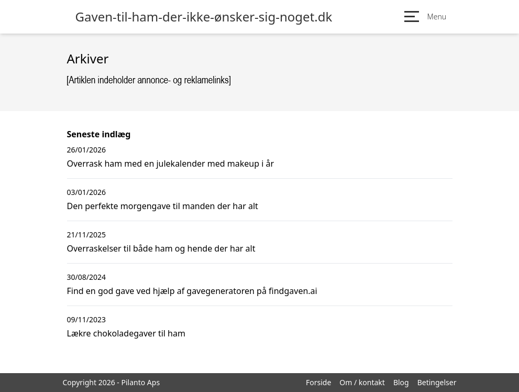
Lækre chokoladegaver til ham (126, 333)
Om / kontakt (362, 382)
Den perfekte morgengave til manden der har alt (162, 206)
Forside (318, 382)
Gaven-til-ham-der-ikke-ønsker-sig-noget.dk (204, 16)
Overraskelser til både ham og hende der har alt (161, 248)
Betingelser (437, 382)
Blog (401, 382)
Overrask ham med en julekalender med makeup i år (170, 163)
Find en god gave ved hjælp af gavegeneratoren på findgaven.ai (192, 291)
